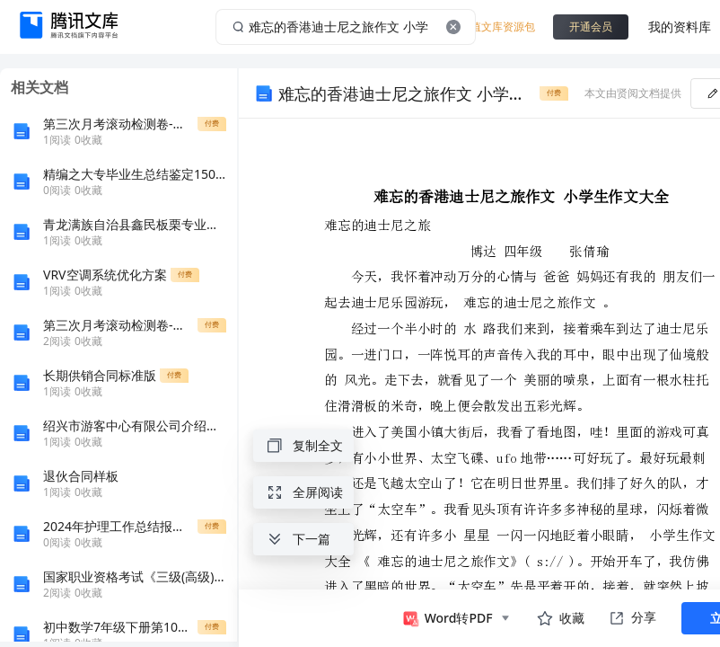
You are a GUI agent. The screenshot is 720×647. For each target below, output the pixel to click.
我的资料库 (679, 26)
